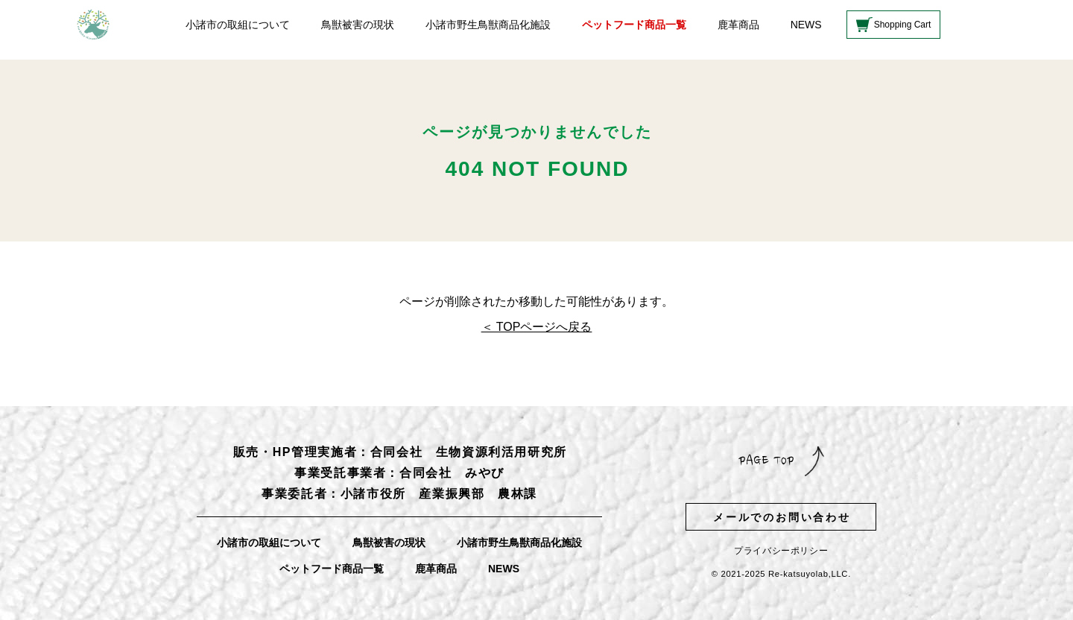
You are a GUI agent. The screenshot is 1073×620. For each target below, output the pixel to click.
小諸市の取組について (238, 25)
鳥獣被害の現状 (357, 25)
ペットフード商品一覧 (634, 25)
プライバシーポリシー (781, 550)
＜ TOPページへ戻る (536, 326)
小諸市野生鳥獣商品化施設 (488, 25)
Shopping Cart (902, 24)
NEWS (806, 25)
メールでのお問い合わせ (782, 517)
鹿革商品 (738, 25)
